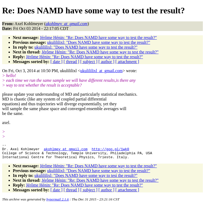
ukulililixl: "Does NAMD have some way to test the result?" (98, 42)
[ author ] (106, 61)
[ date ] (56, 61)
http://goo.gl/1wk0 (110, 150)
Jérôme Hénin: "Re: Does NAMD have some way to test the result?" (98, 37)
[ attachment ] (127, 61)
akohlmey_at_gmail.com (66, 150)
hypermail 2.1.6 (57, 202)
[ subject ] (88, 61)
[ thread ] (71, 61)
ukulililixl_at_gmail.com (101, 70)
